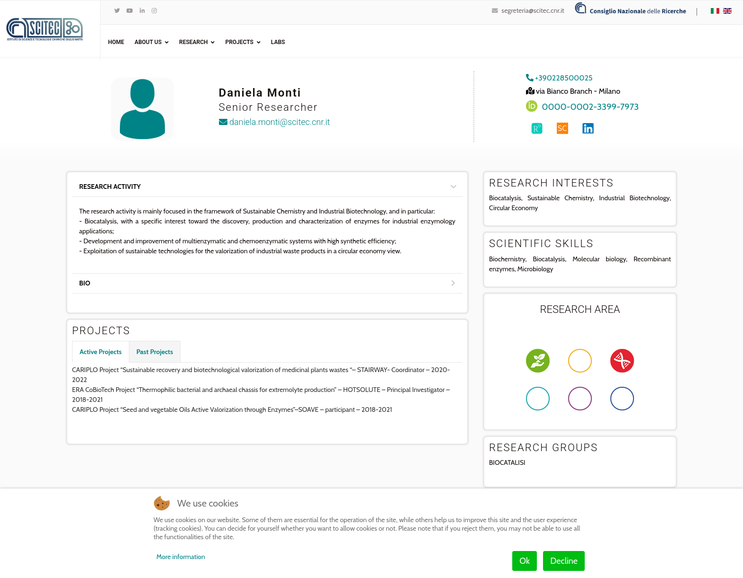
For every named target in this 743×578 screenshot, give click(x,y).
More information (180, 556)
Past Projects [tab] (154, 351)
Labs (278, 42)
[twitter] (117, 10)
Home (116, 42)
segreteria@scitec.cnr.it (532, 10)
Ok (524, 561)
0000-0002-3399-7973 (590, 106)
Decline (564, 561)
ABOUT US (148, 42)
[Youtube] (130, 10)
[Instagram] (154, 10)
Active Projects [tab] (101, 351)
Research (193, 42)
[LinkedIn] (142, 10)
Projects (239, 42)
